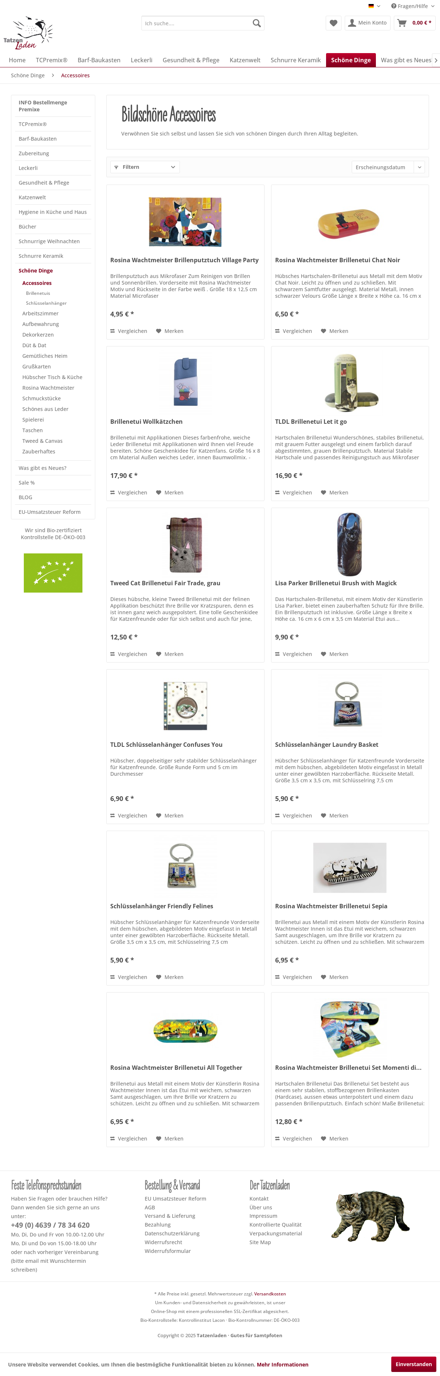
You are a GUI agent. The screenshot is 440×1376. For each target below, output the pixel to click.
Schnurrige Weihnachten (49, 241)
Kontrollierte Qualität (275, 1224)
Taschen (32, 430)
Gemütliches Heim (44, 355)
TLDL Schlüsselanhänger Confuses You (166, 745)
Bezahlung (158, 1224)
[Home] (17, 60)
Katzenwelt (32, 197)
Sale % (27, 482)
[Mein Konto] (368, 23)
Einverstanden (414, 1364)
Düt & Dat (34, 345)
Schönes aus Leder (45, 408)
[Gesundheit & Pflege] (191, 60)
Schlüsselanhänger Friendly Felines (161, 906)
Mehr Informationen (282, 1364)
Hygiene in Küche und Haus (53, 211)
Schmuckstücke (41, 398)
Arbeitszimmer (40, 313)
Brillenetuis (38, 293)
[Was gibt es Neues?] (407, 60)
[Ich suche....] (203, 23)
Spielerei (33, 419)
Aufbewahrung (40, 323)
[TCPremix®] (52, 60)
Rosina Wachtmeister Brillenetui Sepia (331, 906)
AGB (150, 1207)
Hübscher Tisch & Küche (52, 377)
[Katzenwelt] (245, 60)
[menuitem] (203, 23)
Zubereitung (34, 153)
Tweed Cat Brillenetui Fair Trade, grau (165, 583)
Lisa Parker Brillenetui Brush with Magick (336, 583)
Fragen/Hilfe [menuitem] (410, 6)
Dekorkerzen (38, 334)
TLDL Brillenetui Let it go (311, 422)
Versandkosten (270, 1294)
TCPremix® (33, 123)
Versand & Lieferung (170, 1215)
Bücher (27, 226)
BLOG (25, 497)
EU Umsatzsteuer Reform (175, 1198)
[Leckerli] (142, 60)
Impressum (263, 1215)
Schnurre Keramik (41, 255)
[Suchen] (257, 23)
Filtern (126, 166)
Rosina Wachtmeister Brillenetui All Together (176, 1068)
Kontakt (259, 1198)
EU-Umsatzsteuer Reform (50, 511)
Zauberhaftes (38, 451)
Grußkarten (36, 366)
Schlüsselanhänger (46, 303)
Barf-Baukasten (38, 138)
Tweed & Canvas (42, 440)
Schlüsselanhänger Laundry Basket (326, 745)
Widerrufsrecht (163, 1242)
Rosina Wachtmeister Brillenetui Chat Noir (337, 260)
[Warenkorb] (415, 23)
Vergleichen (128, 330)
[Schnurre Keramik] (296, 60)
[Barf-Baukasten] (99, 60)
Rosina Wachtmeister (48, 387)
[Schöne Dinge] (351, 60)
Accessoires (37, 282)
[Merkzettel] (333, 23)
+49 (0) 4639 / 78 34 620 (50, 1225)
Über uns (260, 1207)
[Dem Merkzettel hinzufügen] (170, 331)
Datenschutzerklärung (172, 1233)
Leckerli (28, 167)
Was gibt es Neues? (42, 467)
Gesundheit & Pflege (44, 182)
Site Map (260, 1242)
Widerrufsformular (168, 1250)
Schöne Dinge (36, 270)
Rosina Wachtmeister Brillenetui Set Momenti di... (348, 1068)
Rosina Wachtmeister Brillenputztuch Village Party (184, 260)
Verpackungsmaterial (275, 1233)
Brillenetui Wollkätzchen (146, 422)
